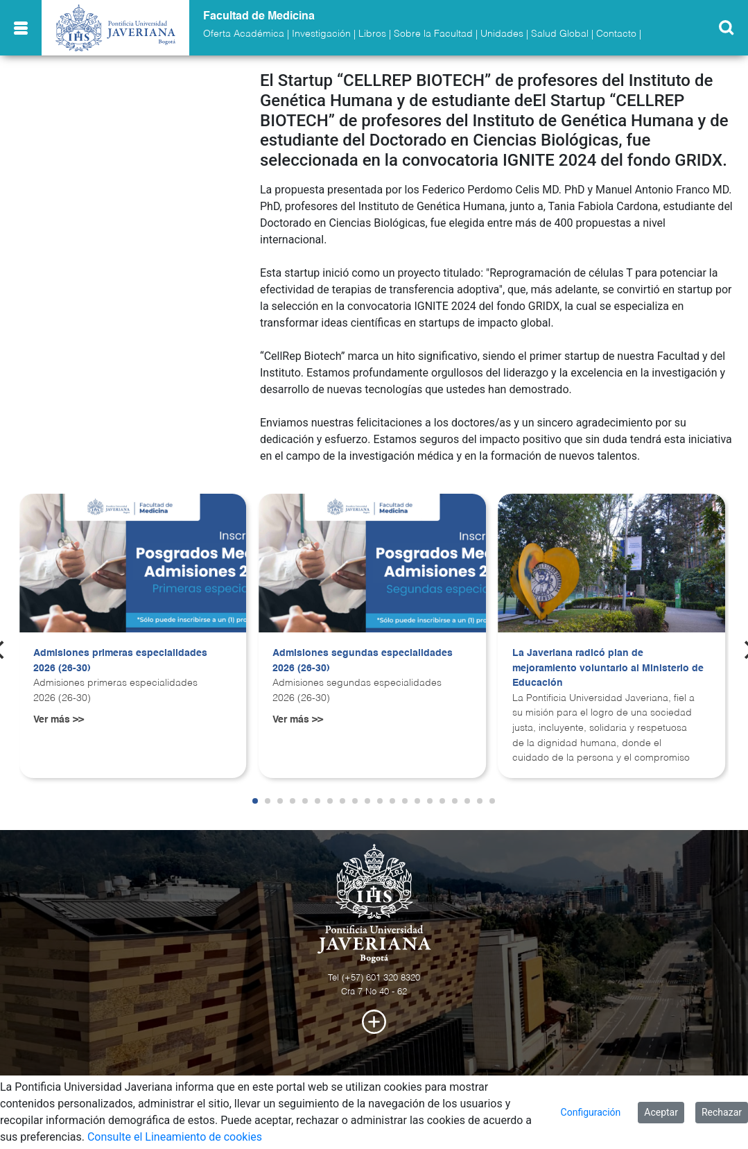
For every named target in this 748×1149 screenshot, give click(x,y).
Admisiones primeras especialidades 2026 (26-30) (120, 660)
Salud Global (560, 34)
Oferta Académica (243, 34)
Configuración (591, 1112)
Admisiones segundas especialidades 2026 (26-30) (362, 660)
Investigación (321, 34)
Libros (372, 34)
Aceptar (661, 1112)
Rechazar (722, 1112)
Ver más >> (58, 720)
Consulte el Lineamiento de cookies (174, 1136)
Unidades (501, 34)
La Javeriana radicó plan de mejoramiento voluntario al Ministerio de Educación (608, 668)
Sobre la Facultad (433, 34)
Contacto (616, 34)
